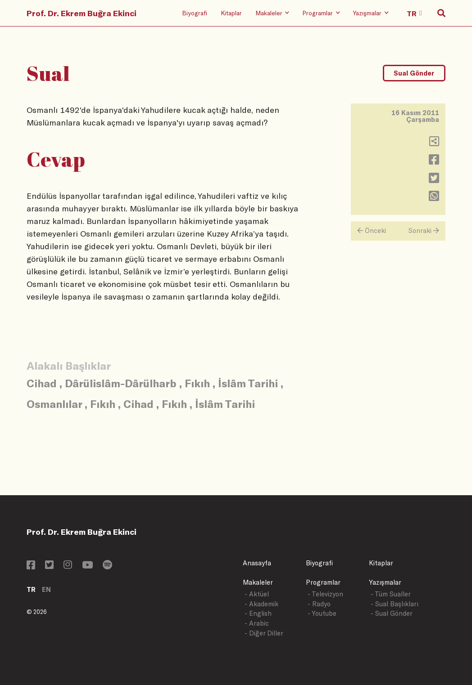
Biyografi (194, 13)
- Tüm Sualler (391, 594)
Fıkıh (197, 383)
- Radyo (319, 604)
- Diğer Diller (264, 633)
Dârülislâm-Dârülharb (121, 383)
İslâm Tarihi (248, 383)
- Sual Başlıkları (394, 604)
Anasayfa (257, 563)
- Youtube (322, 613)
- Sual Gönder (392, 613)
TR (31, 589)
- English (258, 613)
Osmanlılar (54, 403)
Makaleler (258, 582)
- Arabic (257, 623)
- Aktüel (257, 594)
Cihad (42, 383)
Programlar (323, 582)
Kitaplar (231, 13)
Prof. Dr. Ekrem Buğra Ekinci (81, 13)
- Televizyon (325, 594)
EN (46, 589)
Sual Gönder (414, 73)
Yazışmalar (385, 582)
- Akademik (261, 604)
